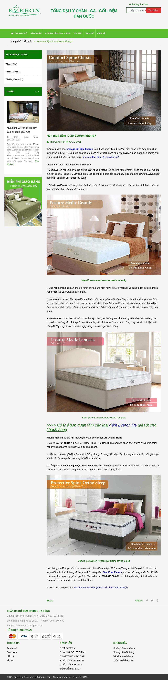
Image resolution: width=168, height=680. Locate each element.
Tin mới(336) (11, 64)
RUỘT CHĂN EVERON (72, 660)
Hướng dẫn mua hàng (124, 648)
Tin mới (28, 41)
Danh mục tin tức (17, 54)
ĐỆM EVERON (67, 648)
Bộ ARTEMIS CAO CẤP (72, 656)
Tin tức (10, 91)
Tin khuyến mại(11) (14, 79)
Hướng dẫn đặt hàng (123, 652)
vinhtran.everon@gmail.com (28, 625)
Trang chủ (16, 41)
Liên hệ (10, 656)
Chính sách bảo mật (123, 660)
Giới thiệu (12, 652)
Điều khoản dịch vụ (123, 656)
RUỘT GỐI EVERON (71, 664)
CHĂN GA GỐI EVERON (72, 652)
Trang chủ (12, 648)
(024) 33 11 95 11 (29, 620)
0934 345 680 (57, 620)
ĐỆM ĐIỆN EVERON (70, 668)
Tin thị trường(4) (13, 72)
